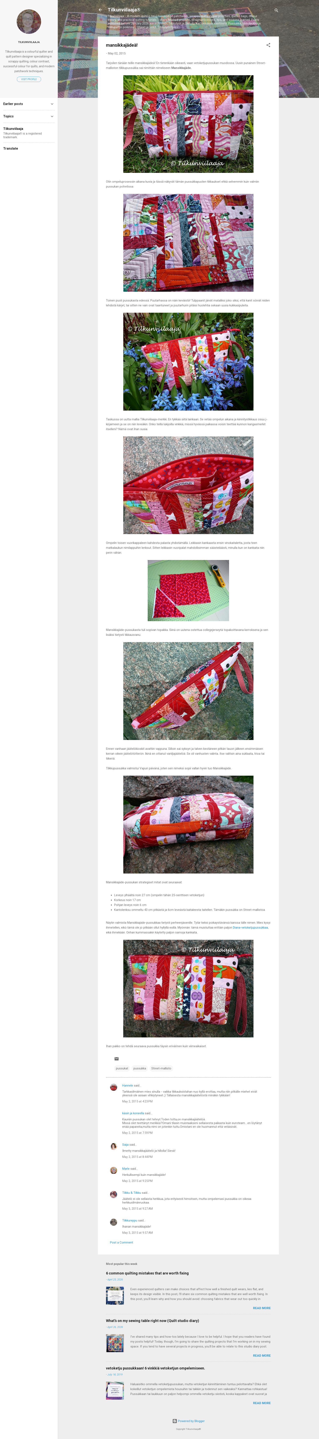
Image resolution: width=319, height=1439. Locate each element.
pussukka (139, 1068)
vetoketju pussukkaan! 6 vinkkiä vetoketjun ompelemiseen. (155, 1368)
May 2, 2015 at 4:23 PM (137, 1101)
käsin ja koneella (133, 1113)
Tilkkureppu (129, 1220)
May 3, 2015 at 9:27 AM (137, 1208)
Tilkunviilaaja (29, 42)
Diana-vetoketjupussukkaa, (251, 927)
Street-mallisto (161, 1068)
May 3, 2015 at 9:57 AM (137, 1233)
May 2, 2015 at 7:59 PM (137, 1133)
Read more (262, 1308)
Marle (126, 1169)
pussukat (122, 1068)
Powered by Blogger (188, 1421)
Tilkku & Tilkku (131, 1193)
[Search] (276, 11)
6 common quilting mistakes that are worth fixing (147, 1273)
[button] (268, 46)
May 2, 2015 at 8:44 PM (137, 1157)
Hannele (127, 1085)
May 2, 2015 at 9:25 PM (137, 1181)
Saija (125, 1144)
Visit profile (29, 79)
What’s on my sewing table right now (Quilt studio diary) (152, 1321)
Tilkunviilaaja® (124, 10)
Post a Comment (121, 1242)
